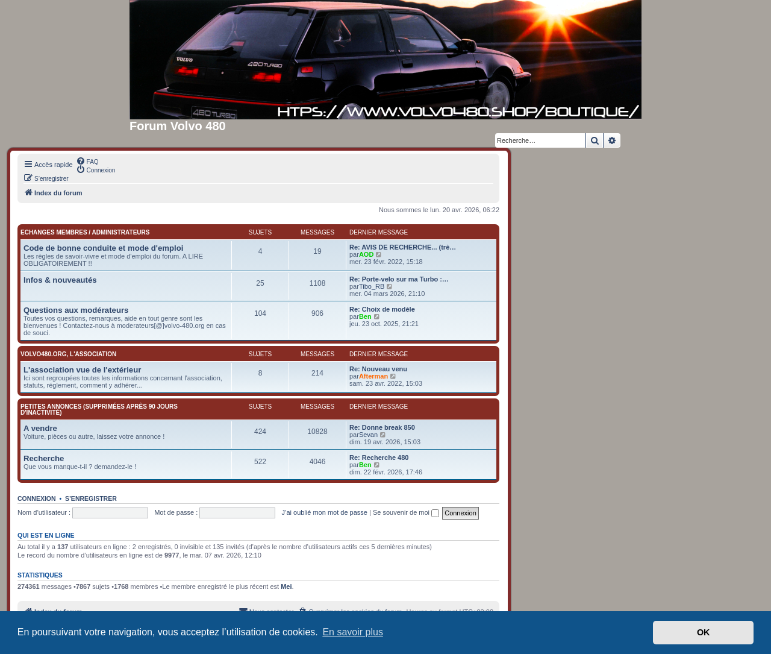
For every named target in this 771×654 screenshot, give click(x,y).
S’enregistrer (91, 498)
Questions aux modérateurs (75, 310)
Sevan (368, 434)
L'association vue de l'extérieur (82, 369)
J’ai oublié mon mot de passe (324, 512)
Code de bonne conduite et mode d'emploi (103, 248)
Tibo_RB (371, 286)
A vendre (40, 428)
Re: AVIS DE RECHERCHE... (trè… (402, 247)
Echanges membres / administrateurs (84, 232)
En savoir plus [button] (352, 632)
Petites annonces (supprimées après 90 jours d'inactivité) (99, 409)
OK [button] (703, 632)
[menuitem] (87, 161)
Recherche (43, 458)
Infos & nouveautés (60, 280)
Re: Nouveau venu (378, 369)
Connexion (36, 498)
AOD (366, 254)
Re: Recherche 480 (378, 457)
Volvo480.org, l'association (68, 354)
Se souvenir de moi (406, 512)
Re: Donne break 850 (382, 427)
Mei (286, 586)
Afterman (373, 376)
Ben (365, 316)
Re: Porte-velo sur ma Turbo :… (399, 279)
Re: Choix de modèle (382, 309)
